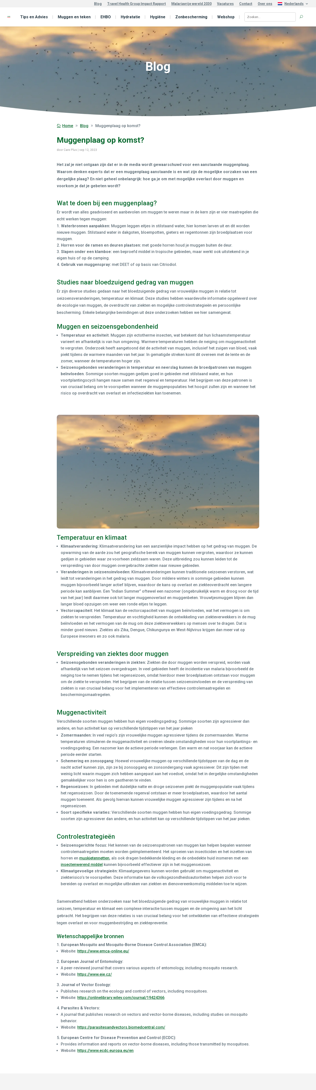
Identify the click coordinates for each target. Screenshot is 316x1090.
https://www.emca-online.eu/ (103, 951)
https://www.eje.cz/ (94, 974)
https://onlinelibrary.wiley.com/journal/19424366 (120, 997)
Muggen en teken (74, 17)
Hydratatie (130, 17)
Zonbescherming (191, 17)
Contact (245, 4)
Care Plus (70, 150)
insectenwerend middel (82, 864)
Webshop (226, 17)
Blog (98, 4)
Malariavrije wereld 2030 (191, 4)
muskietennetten (94, 858)
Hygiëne (157, 17)
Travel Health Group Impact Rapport (136, 4)
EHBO (105, 17)
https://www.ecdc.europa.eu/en (105, 1050)
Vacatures (225, 4)
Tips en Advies (34, 17)
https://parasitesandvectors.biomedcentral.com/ (121, 1027)
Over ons (265, 4)
